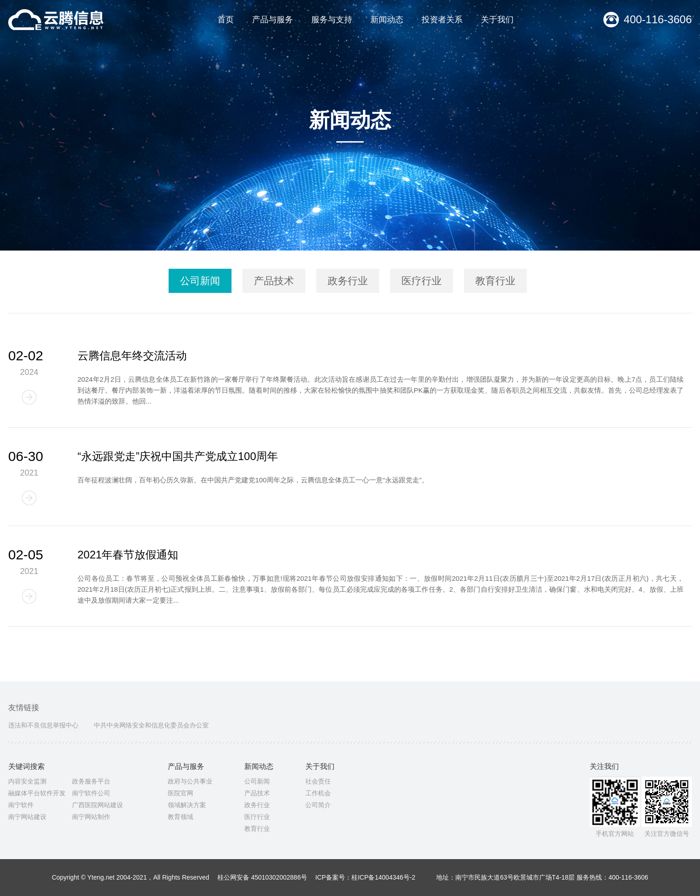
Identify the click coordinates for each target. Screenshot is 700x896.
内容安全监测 (27, 781)
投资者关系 (442, 19)
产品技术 (257, 793)
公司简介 (318, 805)
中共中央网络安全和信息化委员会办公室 (151, 725)
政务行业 (257, 805)
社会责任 (318, 781)
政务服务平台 (91, 781)
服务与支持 (331, 19)
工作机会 (318, 793)
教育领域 (180, 816)
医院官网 (180, 793)
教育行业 (257, 828)
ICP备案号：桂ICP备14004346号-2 (365, 877)
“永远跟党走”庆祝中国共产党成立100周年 (177, 456)
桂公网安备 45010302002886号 (262, 877)
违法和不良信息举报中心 (43, 725)
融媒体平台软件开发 (37, 793)
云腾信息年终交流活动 (132, 355)
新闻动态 (387, 19)
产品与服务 (272, 19)
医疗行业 (257, 816)
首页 (225, 19)
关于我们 (497, 19)
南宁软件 (21, 805)
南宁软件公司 (91, 793)
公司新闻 (257, 781)
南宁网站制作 (91, 816)
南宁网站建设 (27, 816)
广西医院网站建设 (97, 805)
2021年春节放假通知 (127, 554)
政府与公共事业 (190, 781)
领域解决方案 (187, 805)
